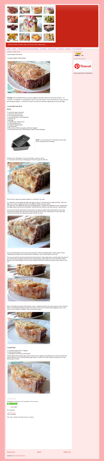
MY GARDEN (43, 48)
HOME (8, 48)
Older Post (67, 452)
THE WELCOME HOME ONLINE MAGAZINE (28, 48)
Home (39, 452)
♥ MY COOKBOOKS (77, 48)
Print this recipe (11, 413)
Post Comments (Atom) (19, 455)
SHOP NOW (61, 48)
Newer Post (11, 452)
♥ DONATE (68, 48)
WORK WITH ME (52, 48)
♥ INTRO (14, 48)
